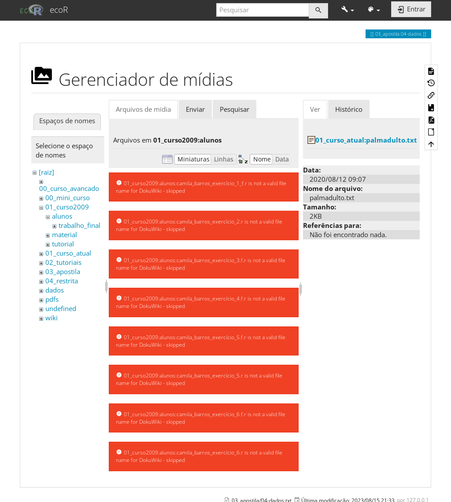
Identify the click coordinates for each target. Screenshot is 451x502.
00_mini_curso (67, 197)
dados (54, 290)
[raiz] (46, 172)
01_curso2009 (67, 206)
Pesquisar (234, 109)
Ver (315, 109)
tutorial (63, 243)
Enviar (195, 109)
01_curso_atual (68, 253)
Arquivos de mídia (143, 109)
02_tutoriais (63, 262)
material (64, 234)
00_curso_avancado (69, 188)
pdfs (52, 299)
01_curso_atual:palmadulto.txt (366, 140)
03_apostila (62, 271)
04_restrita (61, 280)
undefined (60, 308)
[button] (348, 10)
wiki (51, 317)
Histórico (348, 109)
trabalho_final (79, 225)
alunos (62, 216)
